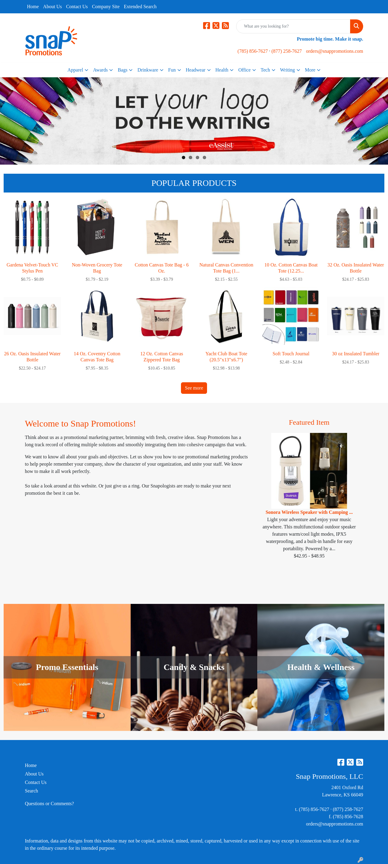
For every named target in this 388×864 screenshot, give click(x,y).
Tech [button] (265, 69)
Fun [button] (172, 69)
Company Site (105, 6)
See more (194, 387)
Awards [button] (100, 69)
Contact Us (77, 6)
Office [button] (244, 69)
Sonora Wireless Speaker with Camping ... (309, 512)
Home (33, 6)
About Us (52, 6)
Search (31, 790)
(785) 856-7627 (253, 51)
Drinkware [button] (147, 69)
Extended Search (140, 6)
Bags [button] (122, 69)
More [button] (310, 69)
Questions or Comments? (49, 803)
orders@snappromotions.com (334, 51)
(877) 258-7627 (287, 51)
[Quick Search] (293, 26)
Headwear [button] (196, 69)
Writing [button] (287, 69)
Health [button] (222, 69)
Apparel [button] (75, 69)
